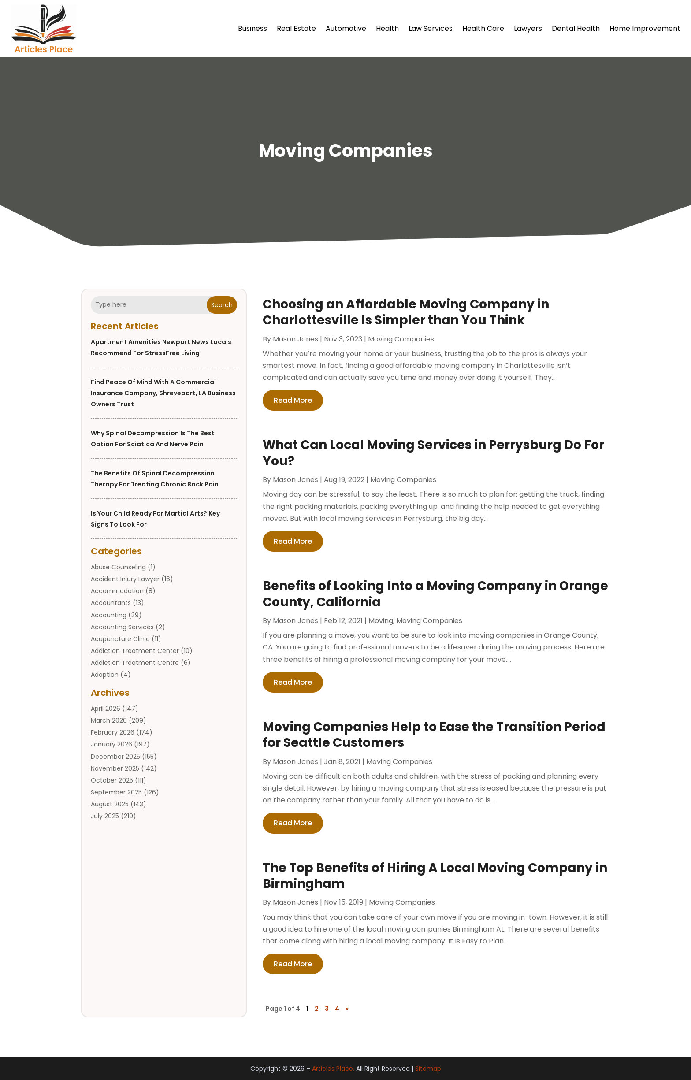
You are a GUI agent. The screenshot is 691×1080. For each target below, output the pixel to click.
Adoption (105, 674)
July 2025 (105, 816)
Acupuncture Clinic (120, 639)
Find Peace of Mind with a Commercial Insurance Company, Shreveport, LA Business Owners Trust (163, 393)
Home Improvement (644, 28)
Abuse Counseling (118, 567)
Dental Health (576, 28)
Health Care (483, 28)
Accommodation (117, 590)
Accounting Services (122, 627)
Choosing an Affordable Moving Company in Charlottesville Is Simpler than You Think (406, 312)
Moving (380, 621)
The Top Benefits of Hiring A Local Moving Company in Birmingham (435, 875)
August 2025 (110, 804)
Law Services (431, 28)
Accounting (108, 615)
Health (387, 28)
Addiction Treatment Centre (135, 662)
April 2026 (105, 708)
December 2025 (115, 756)
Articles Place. (333, 1068)
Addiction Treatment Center (135, 650)
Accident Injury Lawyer (125, 579)
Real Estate (296, 28)
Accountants (111, 602)
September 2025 (116, 792)
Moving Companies (401, 339)
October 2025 (112, 780)
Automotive (346, 28)
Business (252, 28)
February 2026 (112, 732)
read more (293, 400)
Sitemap (428, 1068)
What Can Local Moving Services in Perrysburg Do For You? (433, 452)
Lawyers (528, 28)
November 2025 (115, 768)
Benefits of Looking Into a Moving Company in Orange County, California (435, 593)
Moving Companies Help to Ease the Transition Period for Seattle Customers (434, 734)
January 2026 (111, 744)
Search (222, 305)
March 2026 (109, 720)
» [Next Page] (347, 1008)
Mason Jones (295, 339)
